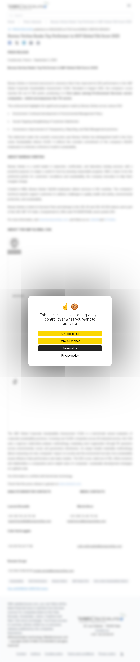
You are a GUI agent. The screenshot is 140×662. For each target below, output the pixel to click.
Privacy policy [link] (70, 355)
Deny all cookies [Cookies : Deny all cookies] (70, 341)
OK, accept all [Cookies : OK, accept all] (70, 333)
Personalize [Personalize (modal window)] (70, 348)
